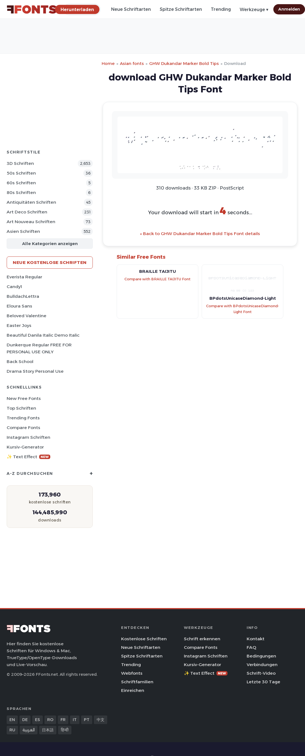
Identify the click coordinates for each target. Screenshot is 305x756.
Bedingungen (261, 656)
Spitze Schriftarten (181, 9)
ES (37, 719)
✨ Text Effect (28, 456)
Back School (20, 361)
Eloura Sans (19, 306)
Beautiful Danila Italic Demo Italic (43, 335)
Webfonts (131, 673)
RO (50, 719)
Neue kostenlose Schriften (50, 262)
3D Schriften (20, 163)
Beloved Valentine (26, 315)
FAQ (251, 647)
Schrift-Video (261, 673)
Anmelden (289, 9)
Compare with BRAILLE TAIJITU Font (157, 279)
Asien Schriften (23, 231)
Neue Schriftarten (131, 9)
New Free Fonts (24, 398)
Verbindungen (262, 664)
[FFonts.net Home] (32, 9)
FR (63, 719)
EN (12, 719)
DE (25, 719)
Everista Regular (24, 276)
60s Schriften (21, 182)
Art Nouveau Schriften (31, 221)
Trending (221, 9)
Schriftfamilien (137, 681)
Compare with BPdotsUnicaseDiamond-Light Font (242, 309)
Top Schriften (21, 408)
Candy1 (14, 286)
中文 (100, 719)
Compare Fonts (23, 427)
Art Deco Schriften (27, 212)
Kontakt (255, 638)
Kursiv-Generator (25, 447)
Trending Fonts (23, 417)
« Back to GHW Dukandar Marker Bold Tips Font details (200, 233)
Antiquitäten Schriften (31, 202)
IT (75, 719)
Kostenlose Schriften (144, 638)
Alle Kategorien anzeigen (50, 243)
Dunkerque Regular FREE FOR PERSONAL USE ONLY (39, 348)
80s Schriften (21, 192)
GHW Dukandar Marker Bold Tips (184, 63)
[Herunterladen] (77, 9)
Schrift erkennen (202, 638)
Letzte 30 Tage (263, 681)
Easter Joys (19, 325)
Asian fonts (132, 63)
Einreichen (132, 690)
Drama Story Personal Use (35, 371)
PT (86, 719)
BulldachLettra (23, 296)
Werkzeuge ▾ (254, 9)
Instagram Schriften (28, 437)
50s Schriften (21, 173)
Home (108, 63)
